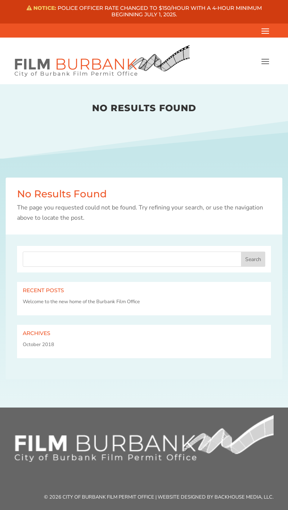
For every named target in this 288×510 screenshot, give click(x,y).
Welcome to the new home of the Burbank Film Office (81, 301)
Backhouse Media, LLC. (244, 497)
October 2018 (38, 344)
